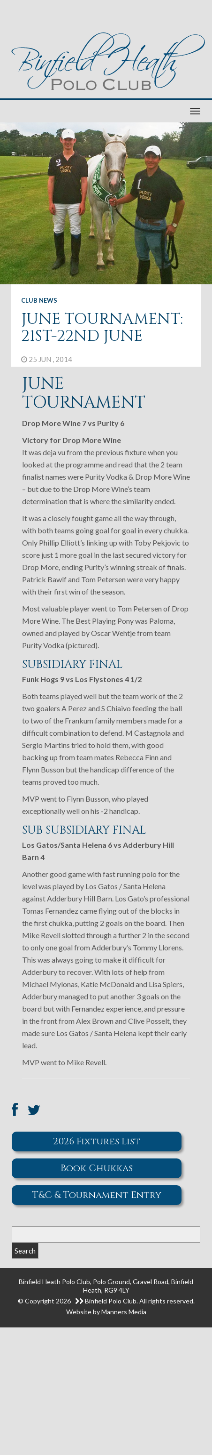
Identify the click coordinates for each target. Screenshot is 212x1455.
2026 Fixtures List (96, 1141)
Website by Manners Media (106, 1312)
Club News (39, 300)
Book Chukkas (97, 1168)
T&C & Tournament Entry (96, 1195)
